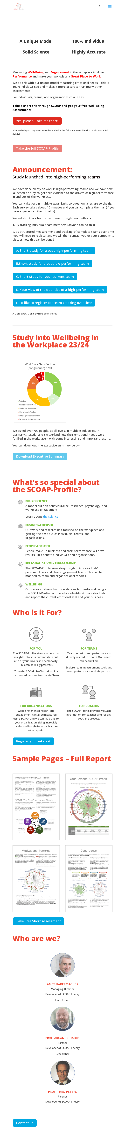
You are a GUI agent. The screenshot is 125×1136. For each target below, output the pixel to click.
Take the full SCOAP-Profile (37, 148)
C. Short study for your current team (45, 276)
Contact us (24, 1123)
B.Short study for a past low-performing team (52, 263)
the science (50, 516)
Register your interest (33, 741)
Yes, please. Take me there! (37, 121)
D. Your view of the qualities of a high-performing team (60, 289)
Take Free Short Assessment (38, 921)
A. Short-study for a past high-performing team (54, 250)
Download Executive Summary (40, 456)
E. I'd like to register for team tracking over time (54, 302)
